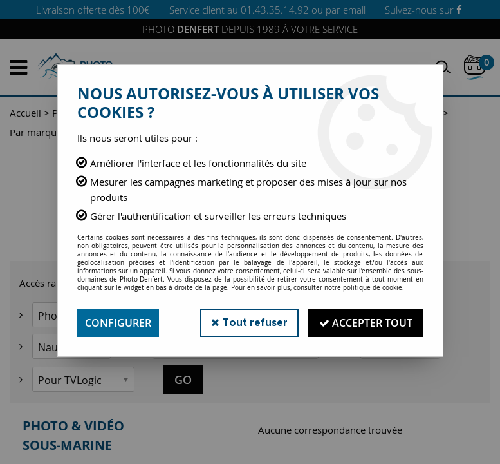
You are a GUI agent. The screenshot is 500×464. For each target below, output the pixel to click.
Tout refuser (249, 322)
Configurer (118, 323)
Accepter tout (365, 323)
